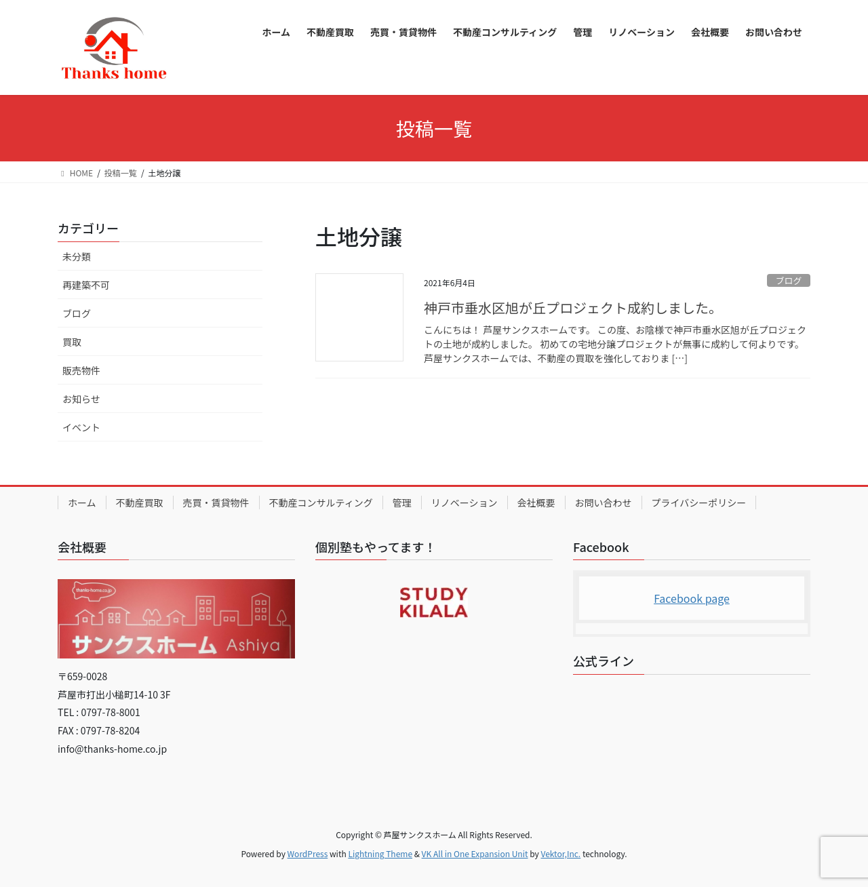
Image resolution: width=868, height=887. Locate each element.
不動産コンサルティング (321, 502)
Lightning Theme (380, 853)
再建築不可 (86, 285)
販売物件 (81, 370)
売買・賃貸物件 (216, 502)
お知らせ (81, 399)
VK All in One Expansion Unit (475, 853)
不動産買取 (139, 502)
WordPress (308, 853)
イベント (81, 427)
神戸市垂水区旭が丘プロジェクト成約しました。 (573, 307)
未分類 (76, 256)
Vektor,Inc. (560, 853)
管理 (402, 502)
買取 (71, 342)
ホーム (82, 502)
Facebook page (692, 598)
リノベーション (464, 502)
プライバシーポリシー (699, 502)
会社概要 (536, 502)
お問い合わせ (603, 502)
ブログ (789, 280)
